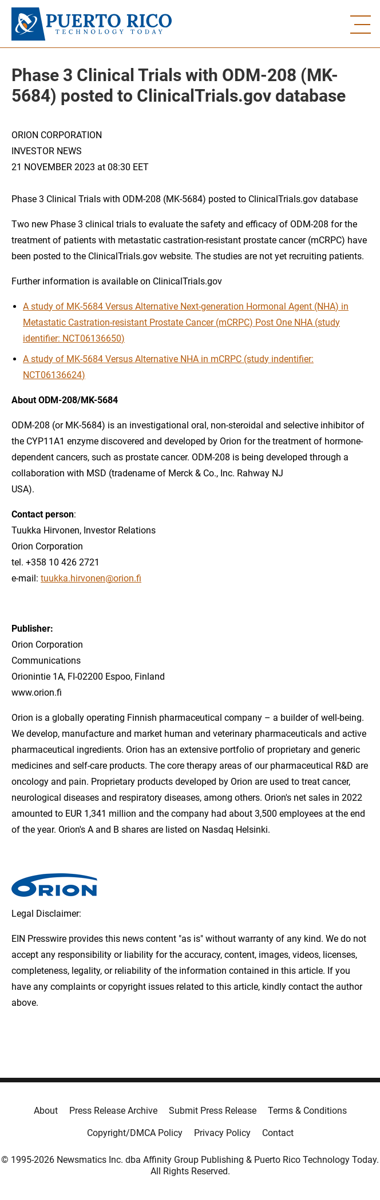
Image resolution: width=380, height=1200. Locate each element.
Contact (278, 1132)
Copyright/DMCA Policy (135, 1132)
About (46, 1110)
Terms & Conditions (307, 1110)
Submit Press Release (212, 1110)
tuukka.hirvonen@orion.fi (91, 578)
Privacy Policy (222, 1132)
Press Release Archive (113, 1110)
